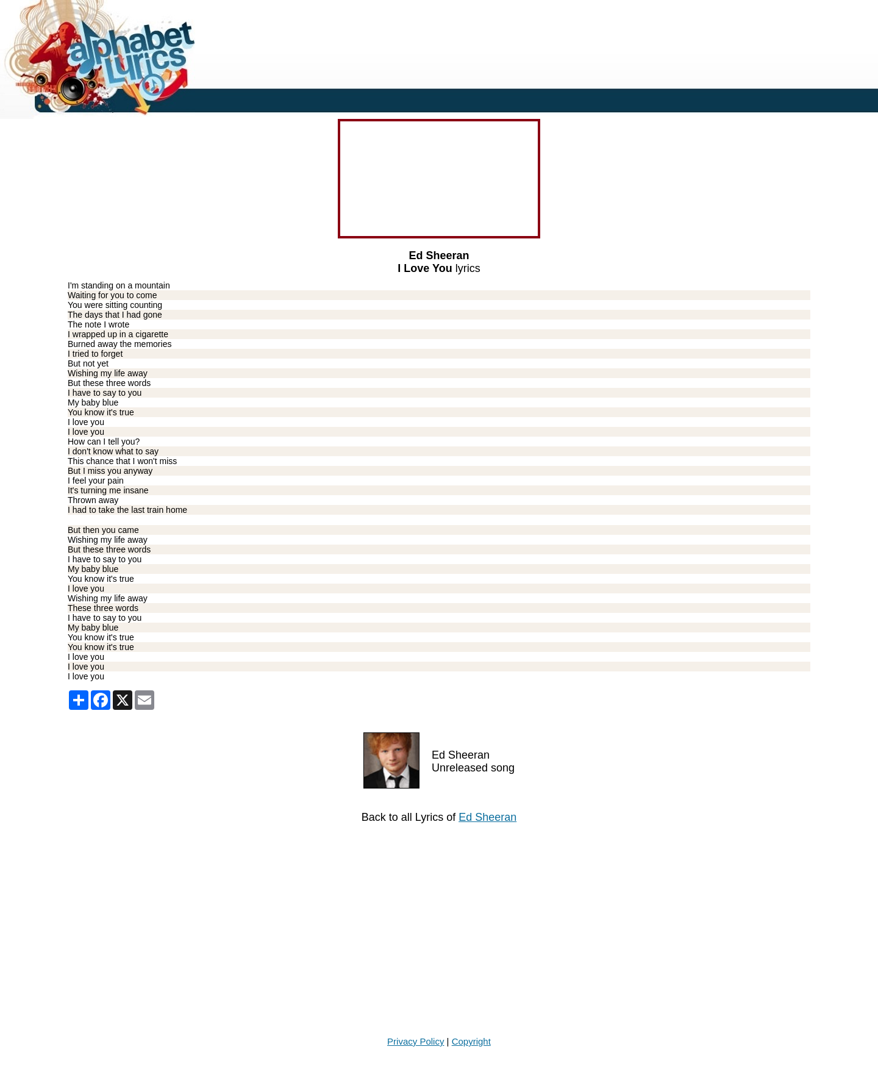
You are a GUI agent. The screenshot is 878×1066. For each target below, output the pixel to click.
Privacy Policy (415, 1041)
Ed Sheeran (487, 817)
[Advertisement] (366, 930)
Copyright (471, 1041)
